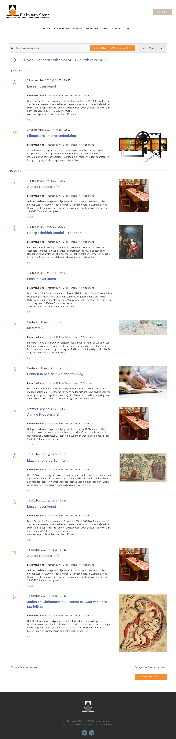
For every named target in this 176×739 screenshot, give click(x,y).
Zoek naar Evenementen (112, 48)
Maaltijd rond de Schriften (47, 460)
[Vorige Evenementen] (10, 60)
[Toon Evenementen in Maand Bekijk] (152, 48)
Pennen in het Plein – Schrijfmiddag (55, 374)
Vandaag (27, 60)
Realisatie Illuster (106, 724)
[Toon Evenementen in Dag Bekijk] (162, 48)
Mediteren (35, 328)
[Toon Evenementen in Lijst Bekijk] (143, 48)
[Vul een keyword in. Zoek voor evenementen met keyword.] (51, 48)
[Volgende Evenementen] (15, 60)
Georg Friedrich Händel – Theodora (54, 233)
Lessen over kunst (41, 86)
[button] (128, 28)
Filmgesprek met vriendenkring (51, 136)
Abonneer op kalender (151, 676)
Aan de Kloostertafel (43, 187)
